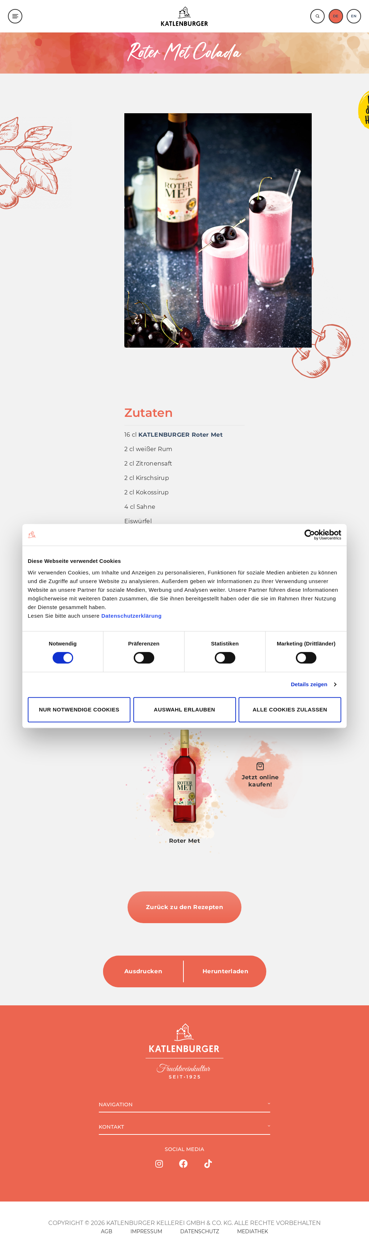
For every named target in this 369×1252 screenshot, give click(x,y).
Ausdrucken (143, 971)
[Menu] (15, 16)
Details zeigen (309, 684)
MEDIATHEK (252, 1231)
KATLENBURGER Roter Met (180, 434)
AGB (106, 1231)
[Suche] (317, 16)
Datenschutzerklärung (131, 616)
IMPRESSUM (146, 1231)
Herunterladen (225, 971)
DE (335, 16)
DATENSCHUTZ (199, 1231)
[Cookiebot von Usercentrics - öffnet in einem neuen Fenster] (309, 534)
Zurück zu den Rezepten (184, 907)
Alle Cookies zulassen (290, 709)
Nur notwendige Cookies (79, 709)
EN (353, 16)
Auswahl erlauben (184, 709)
